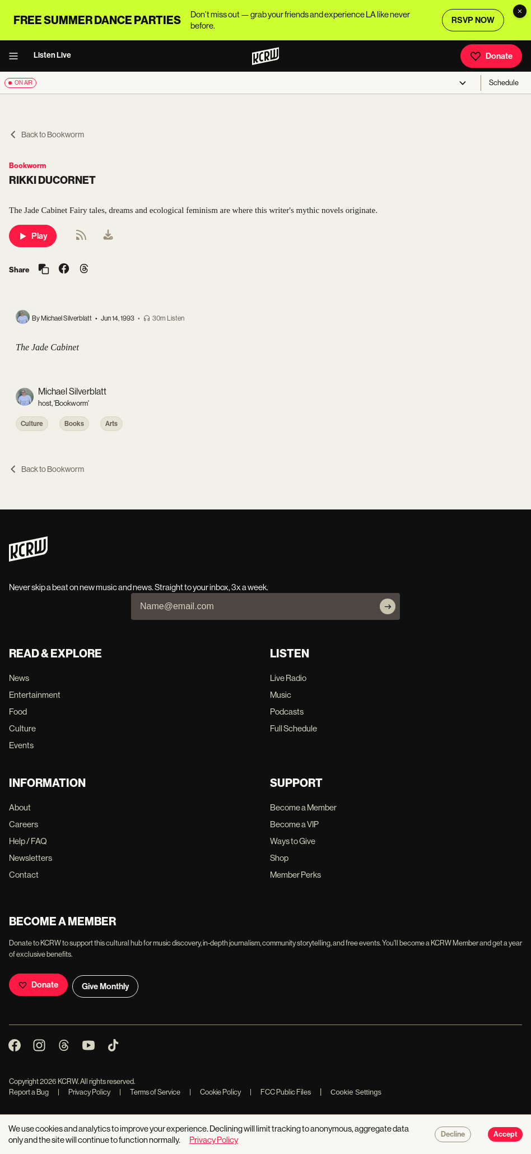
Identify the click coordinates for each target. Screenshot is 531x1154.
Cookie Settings (355, 1092)
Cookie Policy (215, 1092)
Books (74, 424)
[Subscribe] (387, 606)
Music (280, 694)
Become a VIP (294, 824)
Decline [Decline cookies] (453, 1134)
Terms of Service (149, 1092)
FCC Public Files (280, 1092)
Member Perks (295, 874)
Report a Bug (29, 1092)
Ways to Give (292, 841)
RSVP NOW (473, 20)
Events (21, 745)
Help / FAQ (28, 841)
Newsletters (30, 858)
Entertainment (34, 694)
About (20, 807)
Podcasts (287, 711)
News (19, 678)
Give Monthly (105, 986)
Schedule (504, 82)
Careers (23, 824)
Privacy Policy (84, 1092)
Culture (32, 424)
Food (18, 711)
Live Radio (288, 678)
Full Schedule (293, 728)
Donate (491, 56)
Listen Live (52, 55)
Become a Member (303, 807)
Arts (111, 424)
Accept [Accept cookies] (505, 1134)
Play (32, 236)
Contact (24, 874)
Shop (279, 858)
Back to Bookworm (46, 134)
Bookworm (27, 165)
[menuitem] (108, 236)
